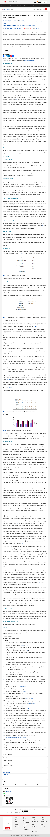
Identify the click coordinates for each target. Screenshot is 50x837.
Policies (42, 817)
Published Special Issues (9, 763)
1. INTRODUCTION (8, 63)
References (5, 640)
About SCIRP (24, 818)
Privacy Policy (42, 826)
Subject (16, 821)
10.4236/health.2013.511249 (10, 28)
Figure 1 (8, 379)
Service (33, 817)
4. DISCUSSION (7, 441)
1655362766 (7, 795)
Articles (7, 5)
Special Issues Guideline (9, 765)
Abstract (5, 30)
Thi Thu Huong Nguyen (7, 20)
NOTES (5, 627)
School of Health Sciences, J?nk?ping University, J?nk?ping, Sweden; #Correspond (19, 26)
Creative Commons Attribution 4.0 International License (34, 812)
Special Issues (26, 830)
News (21, 5)
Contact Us (5, 774)
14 (22, 543)
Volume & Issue (34, 831)
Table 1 (21, 253)
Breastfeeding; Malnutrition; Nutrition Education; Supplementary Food (16, 51)
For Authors (25, 824)
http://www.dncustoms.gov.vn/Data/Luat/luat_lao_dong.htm (17, 737)
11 (16, 99)
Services (30, 5)
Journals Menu (7, 754)
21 (7, 503)
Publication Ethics (43, 821)
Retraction (42, 824)
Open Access (42, 819)
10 (29, 134)
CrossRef (22, 645)
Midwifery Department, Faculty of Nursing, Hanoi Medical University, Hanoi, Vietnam (19, 25)
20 (21, 462)
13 (3, 705)
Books (17, 5)
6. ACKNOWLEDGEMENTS (10, 621)
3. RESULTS (6, 248)
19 (42, 225)
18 (3, 727)
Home (2, 5)
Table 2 (4, 283)
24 (39, 582)
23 (3, 744)
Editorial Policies (26, 822)
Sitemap (16, 824)
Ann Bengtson (21, 20)
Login (44, 2)
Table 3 (23, 364)
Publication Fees (26, 829)
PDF (17, 28)
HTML (20, 28)
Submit (35, 5)
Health (4, 13)
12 (42, 102)
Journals (12, 5)
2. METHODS (6, 156)
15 (3, 713)
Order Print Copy (6, 772)
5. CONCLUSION (7, 608)
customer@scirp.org (9, 791)
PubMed (26, 645)
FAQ (4, 776)
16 (3, 718)
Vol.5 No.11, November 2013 (12, 13)
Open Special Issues (8, 760)
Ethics (24, 820)
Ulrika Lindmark (15, 20)
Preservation (42, 822)
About (25, 5)
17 (3, 723)
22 (3, 739)
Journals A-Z (17, 819)
